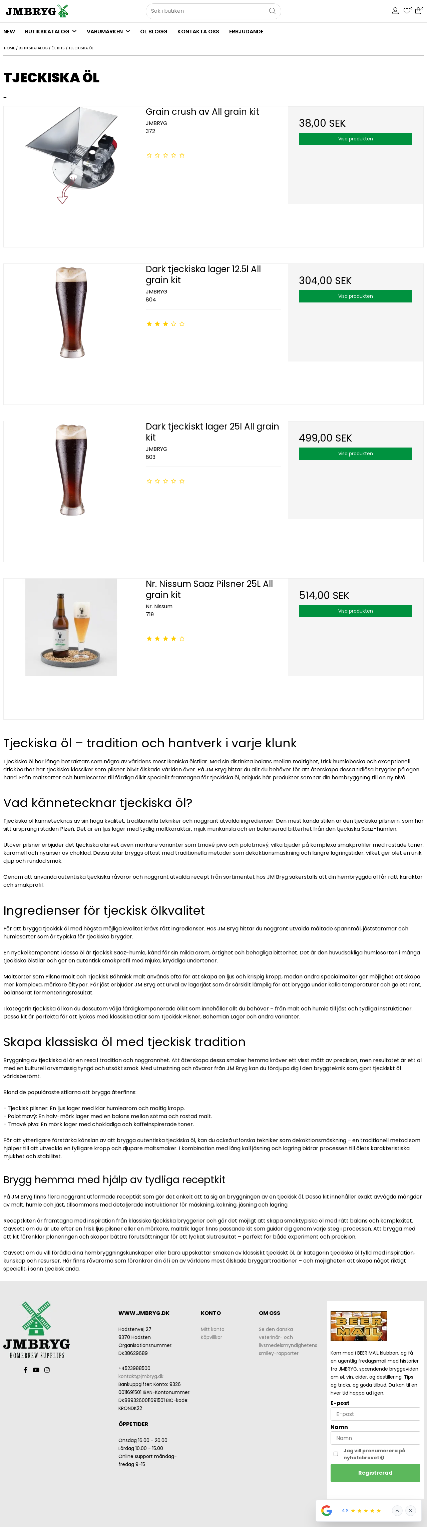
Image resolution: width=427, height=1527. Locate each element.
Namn (339, 1427)
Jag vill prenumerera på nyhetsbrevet (381, 1454)
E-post (340, 1403)
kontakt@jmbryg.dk (140, 1376)
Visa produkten (355, 138)
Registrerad (375, 1473)
